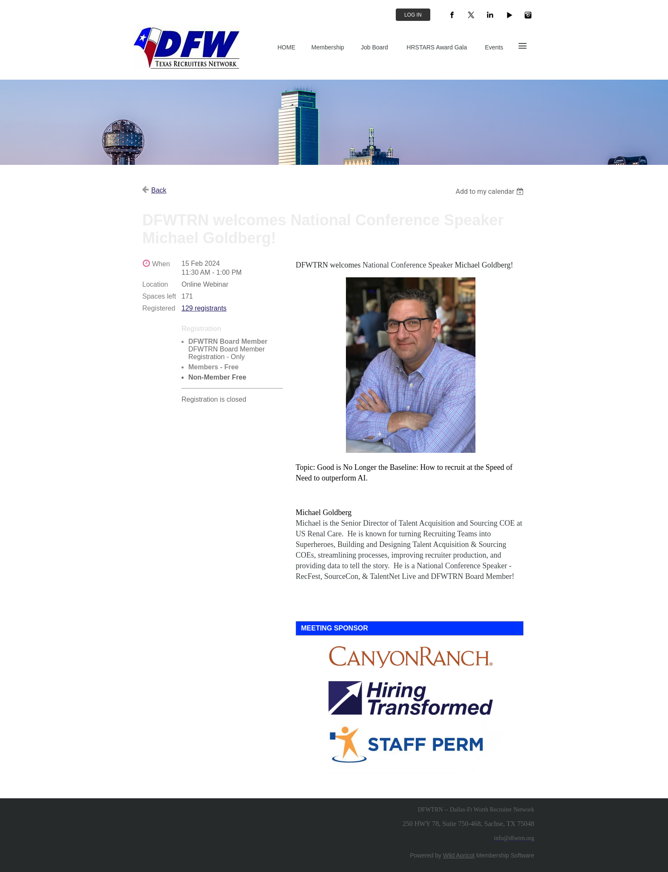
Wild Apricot (459, 855)
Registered (158, 308)
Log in (413, 15)
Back (159, 190)
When (161, 264)
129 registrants (204, 308)
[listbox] (490, 191)
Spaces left (159, 296)
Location (155, 284)
